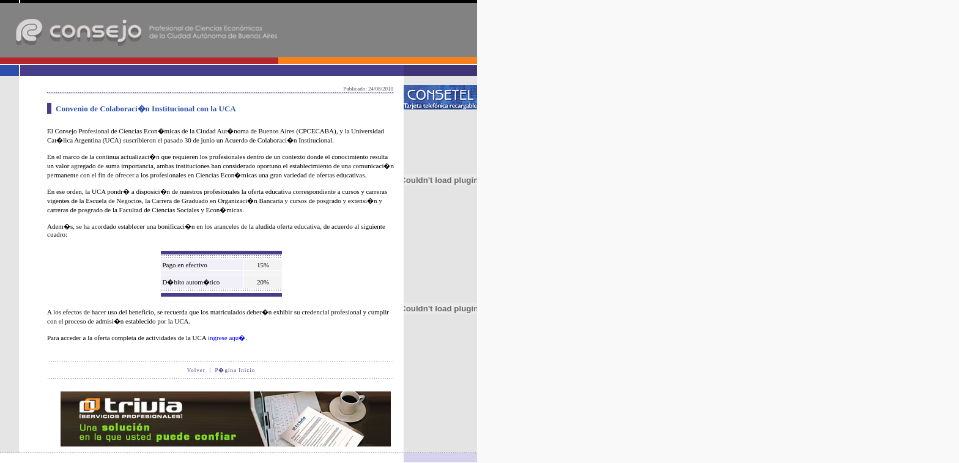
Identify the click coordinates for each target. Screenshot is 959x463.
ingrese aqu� (226, 337)
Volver (196, 370)
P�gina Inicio (235, 370)
